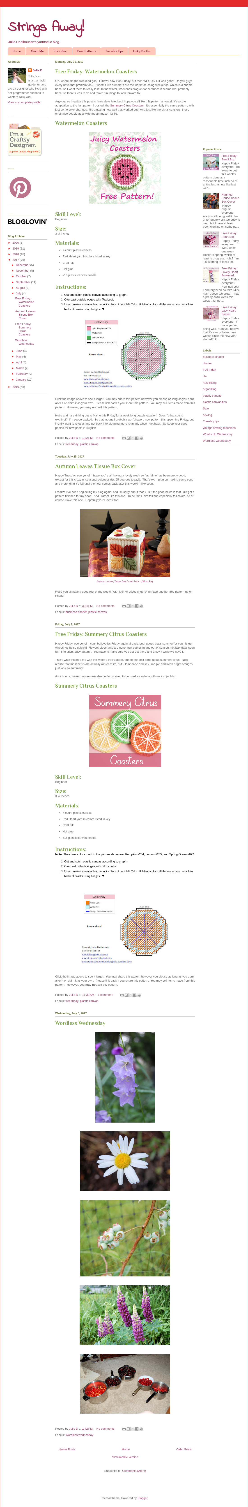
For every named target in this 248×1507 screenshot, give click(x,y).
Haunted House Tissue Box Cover (230, 198)
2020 (16, 242)
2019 (16, 248)
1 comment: (106, 994)
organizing (209, 389)
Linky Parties (142, 51)
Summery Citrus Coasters (127, 105)
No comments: (106, 437)
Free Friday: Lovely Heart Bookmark (229, 272)
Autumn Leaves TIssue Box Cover (95, 466)
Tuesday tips (211, 421)
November (23, 270)
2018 (16, 254)
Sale (206, 408)
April (19, 362)
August (21, 287)
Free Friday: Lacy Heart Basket (229, 310)
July (19, 293)
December (23, 265)
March (20, 368)
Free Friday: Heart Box (229, 234)
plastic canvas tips (215, 402)
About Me (37, 51)
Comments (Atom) (134, 1470)
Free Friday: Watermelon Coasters (96, 71)
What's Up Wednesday (218, 434)
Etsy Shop (60, 51)
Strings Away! (46, 27)
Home (17, 51)
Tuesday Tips (114, 51)
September (23, 282)
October (21, 276)
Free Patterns (86, 51)
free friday (72, 444)
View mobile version (125, 1457)
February (22, 373)
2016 (16, 386)
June (19, 351)
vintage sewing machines (219, 428)
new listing (210, 382)
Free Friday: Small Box (229, 157)
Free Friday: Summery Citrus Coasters (101, 634)
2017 (16, 259)
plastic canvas (89, 444)
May (19, 356)
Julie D (37, 70)
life (205, 376)
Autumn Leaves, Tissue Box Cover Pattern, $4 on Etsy (125, 581)
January (21, 379)
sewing (207, 415)
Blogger (142, 1498)
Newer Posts (67, 1449)
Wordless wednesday (79, 1435)
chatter (207, 363)
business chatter (76, 612)
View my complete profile (24, 102)
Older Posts (184, 1449)
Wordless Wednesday (80, 1023)
